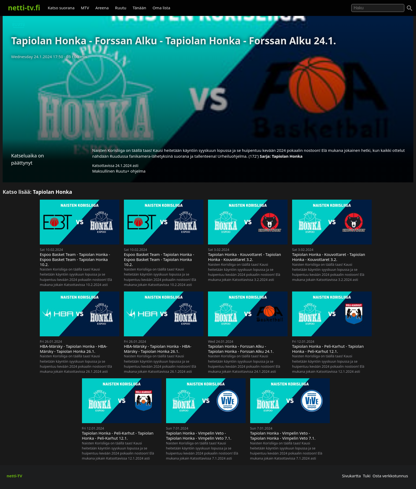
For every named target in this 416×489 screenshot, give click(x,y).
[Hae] (377, 8)
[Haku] (409, 8)
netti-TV (14, 475)
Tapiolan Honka (287, 156)
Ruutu (121, 7)
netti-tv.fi (24, 7)
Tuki (367, 475)
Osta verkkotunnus (390, 475)
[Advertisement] (208, 102)
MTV (85, 7)
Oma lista (161, 7)
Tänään (139, 7)
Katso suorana (61, 7)
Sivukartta (351, 475)
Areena (102, 7)
